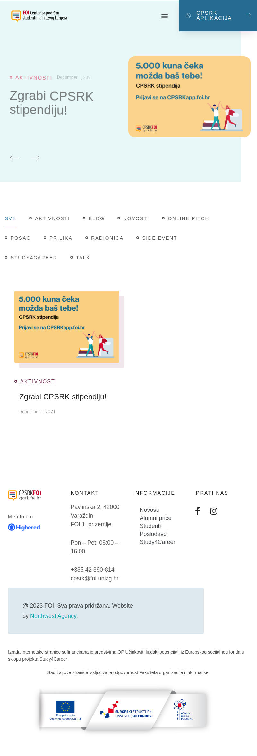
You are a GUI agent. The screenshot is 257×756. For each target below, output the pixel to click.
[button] (164, 16)
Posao (21, 238)
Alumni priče (156, 518)
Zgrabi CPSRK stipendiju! (52, 107)
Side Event (159, 238)
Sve (10, 218)
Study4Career (34, 257)
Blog (97, 218)
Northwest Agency (53, 616)
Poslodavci (154, 534)
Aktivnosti (33, 80)
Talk (83, 257)
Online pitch (188, 218)
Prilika (61, 238)
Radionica (107, 238)
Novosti (136, 218)
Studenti (150, 526)
